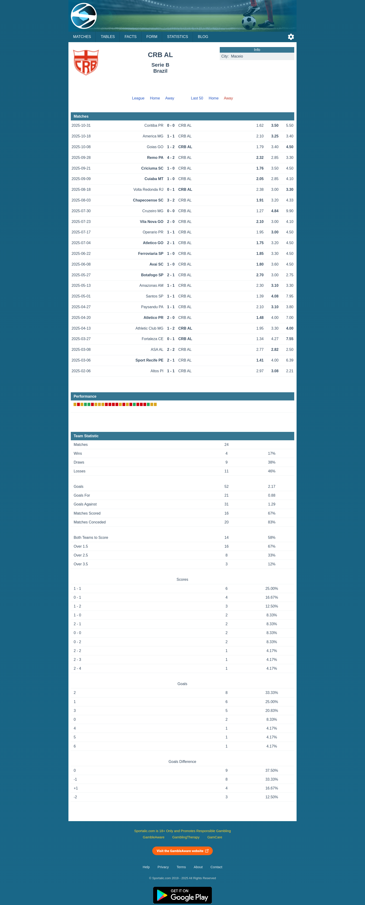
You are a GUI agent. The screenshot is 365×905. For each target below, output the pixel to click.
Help (146, 867)
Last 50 (197, 98)
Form (151, 37)
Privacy (163, 867)
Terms (181, 867)
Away (169, 98)
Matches (82, 37)
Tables (108, 37)
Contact (216, 867)
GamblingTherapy (185, 837)
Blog (203, 37)
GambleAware (154, 837)
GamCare (214, 837)
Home (155, 98)
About (198, 867)
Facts (131, 37)
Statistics (177, 37)
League (138, 98)
